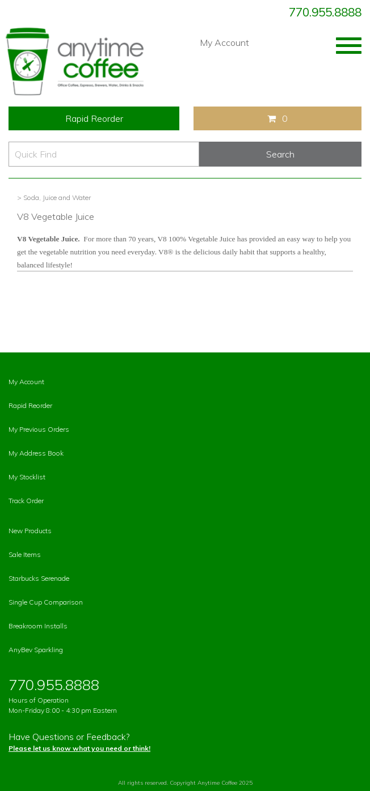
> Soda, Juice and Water (54, 197)
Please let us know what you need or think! (79, 748)
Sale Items (25, 554)
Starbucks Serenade (39, 578)
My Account (224, 42)
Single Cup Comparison (46, 602)
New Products (30, 530)
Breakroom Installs (38, 626)
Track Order (26, 500)
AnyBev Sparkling (36, 649)
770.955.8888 (325, 12)
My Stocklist (27, 477)
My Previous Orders (39, 429)
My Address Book (36, 453)
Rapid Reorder (94, 118)
